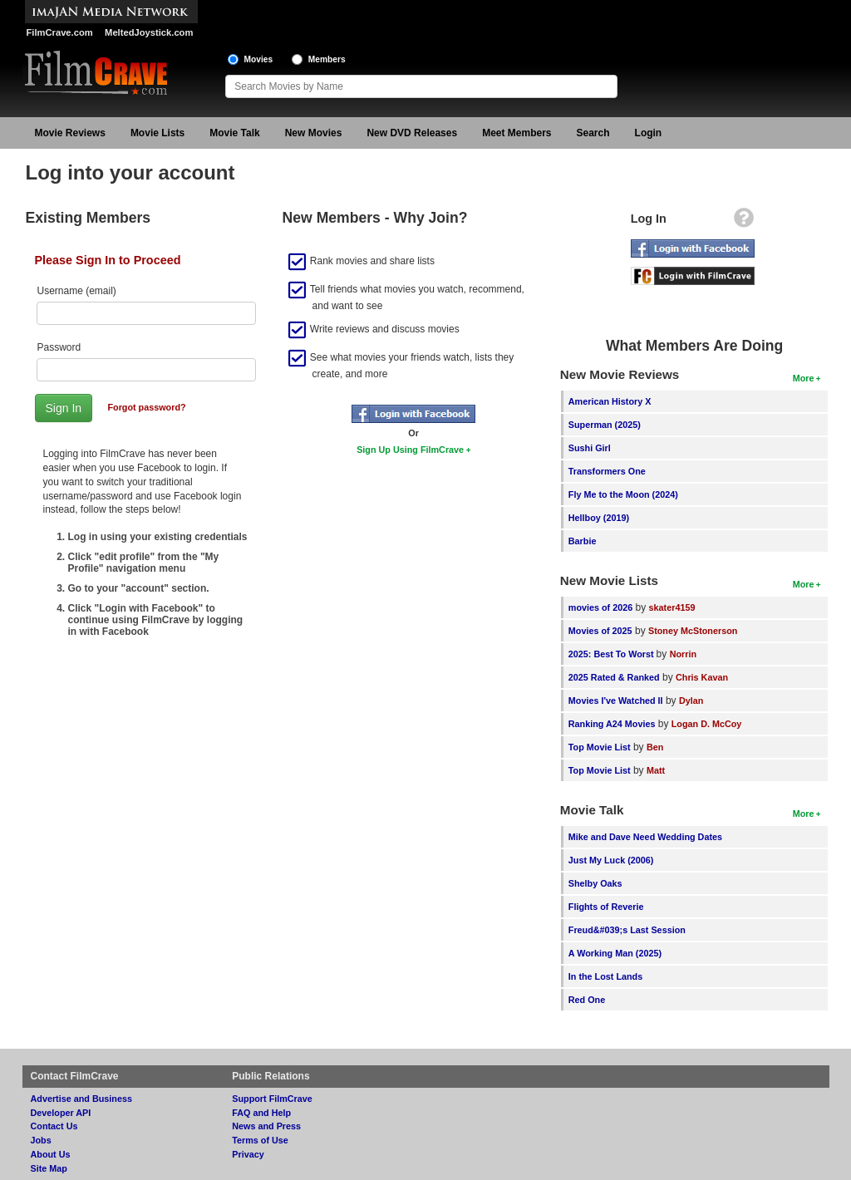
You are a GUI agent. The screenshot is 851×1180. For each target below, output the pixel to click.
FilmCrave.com (60, 32)
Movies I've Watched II (615, 701)
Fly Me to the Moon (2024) (623, 494)
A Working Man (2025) (615, 953)
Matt (656, 770)
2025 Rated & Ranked (614, 677)
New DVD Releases (411, 133)
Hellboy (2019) (598, 518)
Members (327, 59)
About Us (51, 1154)
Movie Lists (157, 133)
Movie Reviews (70, 133)
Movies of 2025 (600, 631)
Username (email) (76, 291)
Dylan (691, 701)
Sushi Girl (589, 448)
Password (59, 347)
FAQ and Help (261, 1113)
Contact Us (54, 1126)
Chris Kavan (702, 677)
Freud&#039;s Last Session (627, 930)
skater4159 (672, 607)
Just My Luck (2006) (611, 860)
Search (593, 133)
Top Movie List (599, 747)
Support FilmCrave (272, 1099)
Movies (258, 59)
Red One (586, 1000)
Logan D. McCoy (706, 724)
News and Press (266, 1126)
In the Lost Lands (605, 976)
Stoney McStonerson (692, 631)
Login (648, 133)
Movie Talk (234, 133)
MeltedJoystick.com (149, 32)
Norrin (683, 654)
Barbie (582, 541)
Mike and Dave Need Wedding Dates (645, 837)
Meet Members (516, 133)
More (803, 378)
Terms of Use (260, 1140)
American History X (610, 401)
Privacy (247, 1154)
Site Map (49, 1168)
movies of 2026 (600, 607)
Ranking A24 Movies (612, 724)
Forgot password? (146, 407)
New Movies (313, 133)
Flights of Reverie (606, 907)
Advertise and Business (81, 1099)
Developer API (61, 1113)
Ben (655, 747)
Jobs (41, 1140)
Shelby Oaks (595, 883)
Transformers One (607, 471)
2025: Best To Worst (612, 654)
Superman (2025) (604, 425)
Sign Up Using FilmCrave (410, 450)
